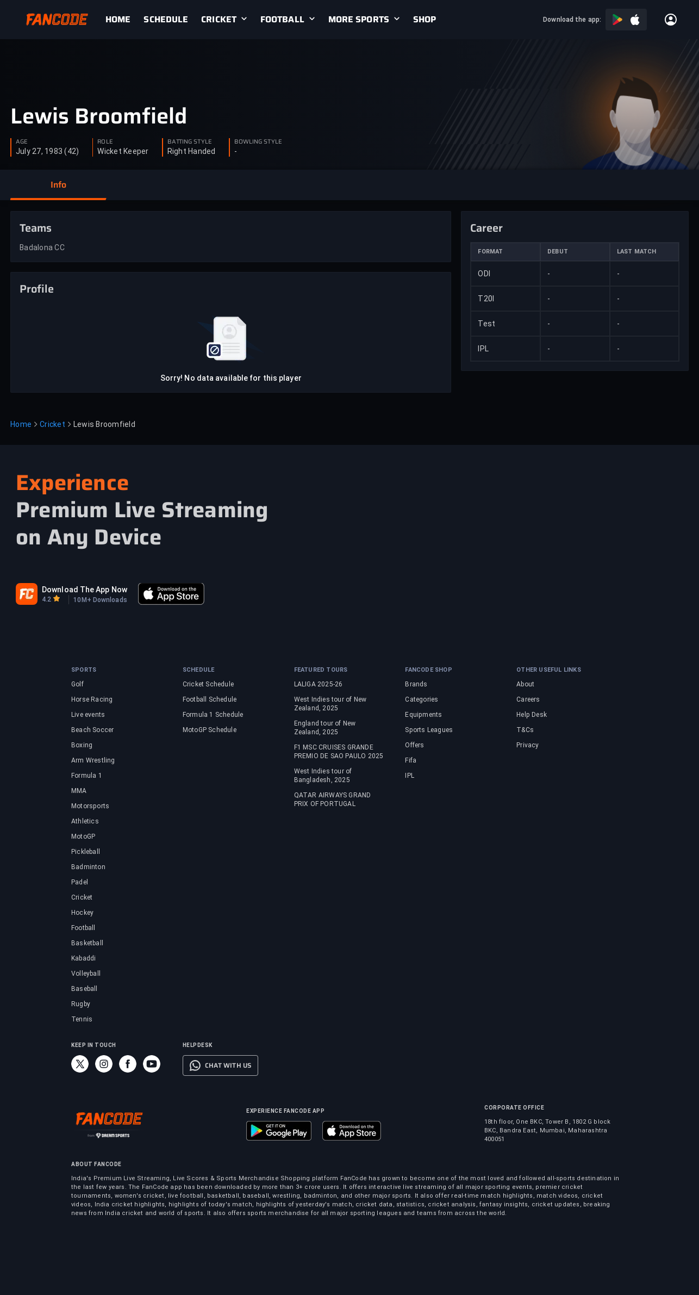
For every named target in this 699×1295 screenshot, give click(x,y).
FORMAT (490, 251)
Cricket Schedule (208, 684)
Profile (37, 288)
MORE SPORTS (358, 19)
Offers (414, 745)
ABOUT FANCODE (96, 1164)
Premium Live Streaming (142, 510)
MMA (79, 791)
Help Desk (531, 714)
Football (83, 928)
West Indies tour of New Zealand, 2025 (330, 704)
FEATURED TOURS (321, 669)
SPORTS (83, 669)
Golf (77, 684)
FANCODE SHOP (428, 669)
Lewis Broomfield (98, 116)
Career (486, 228)
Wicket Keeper (122, 151)
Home (21, 424)
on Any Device (89, 537)
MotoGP (83, 836)
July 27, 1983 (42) (47, 151)
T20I (486, 298)
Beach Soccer (92, 730)
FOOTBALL (282, 19)
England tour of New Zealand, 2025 (325, 728)
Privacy (527, 745)
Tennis (81, 1019)
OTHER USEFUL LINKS (548, 669)
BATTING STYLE (189, 142)
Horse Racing (92, 699)
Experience (72, 483)
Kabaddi (83, 958)
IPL (483, 348)
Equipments (423, 714)
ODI (484, 273)
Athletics (85, 821)
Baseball (84, 989)
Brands (416, 684)
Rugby (80, 1004)
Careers (528, 699)
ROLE (105, 142)
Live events (88, 714)
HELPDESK (198, 1045)
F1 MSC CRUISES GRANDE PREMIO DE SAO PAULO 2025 (339, 751)
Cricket (52, 424)
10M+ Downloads (100, 600)
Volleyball (86, 973)
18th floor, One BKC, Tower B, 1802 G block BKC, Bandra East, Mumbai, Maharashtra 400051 (547, 1130)
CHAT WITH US (228, 1065)
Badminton (88, 867)
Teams (36, 228)
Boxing (81, 745)
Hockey (82, 912)
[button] (58, 185)
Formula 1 (86, 775)
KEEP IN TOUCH (93, 1045)
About (525, 684)
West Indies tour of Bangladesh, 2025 (323, 775)
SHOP (424, 19)
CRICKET (218, 19)
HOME (117, 19)
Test (486, 323)
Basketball (87, 943)
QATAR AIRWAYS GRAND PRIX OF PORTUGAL (332, 799)
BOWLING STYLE (258, 142)
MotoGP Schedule (209, 730)
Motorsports (90, 806)
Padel (79, 882)
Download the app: (572, 19)
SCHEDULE (165, 19)
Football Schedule (209, 699)
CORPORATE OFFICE (514, 1108)
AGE (22, 142)
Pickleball (85, 852)
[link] (124, 19)
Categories (421, 699)
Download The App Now (84, 589)
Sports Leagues (429, 730)
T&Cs (525, 730)
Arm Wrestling (93, 760)
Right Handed (191, 151)
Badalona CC (42, 247)
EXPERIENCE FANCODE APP (285, 1111)
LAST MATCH (637, 251)
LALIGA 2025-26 (318, 684)
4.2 (46, 599)
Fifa (410, 760)
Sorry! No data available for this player (231, 378)
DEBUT (557, 251)
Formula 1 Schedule (213, 714)
